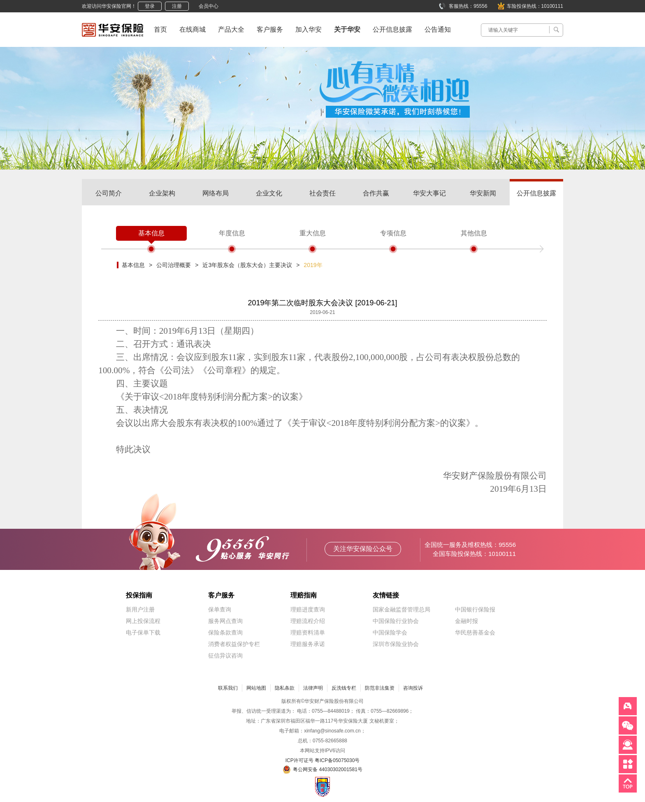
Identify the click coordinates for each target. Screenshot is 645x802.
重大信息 (312, 233)
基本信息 (151, 233)
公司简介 (108, 193)
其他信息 (474, 233)
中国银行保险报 (475, 609)
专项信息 (393, 233)
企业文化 (269, 193)
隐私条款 (285, 688)
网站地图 (256, 688)
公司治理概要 (173, 265)
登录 (150, 6)
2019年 (313, 265)
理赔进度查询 (307, 609)
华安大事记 (429, 193)
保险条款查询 (225, 632)
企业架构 (162, 193)
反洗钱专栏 (344, 688)
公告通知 (438, 29)
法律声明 (313, 688)
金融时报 (466, 621)
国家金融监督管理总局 (401, 609)
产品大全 (231, 29)
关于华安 (347, 29)
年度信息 (232, 233)
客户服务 (270, 29)
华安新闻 (483, 193)
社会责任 (322, 193)
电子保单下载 (143, 632)
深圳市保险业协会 (396, 644)
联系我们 (228, 688)
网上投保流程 (143, 621)
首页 (160, 29)
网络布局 (215, 193)
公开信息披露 (392, 29)
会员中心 (208, 6)
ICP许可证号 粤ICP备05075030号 (322, 760)
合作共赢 (376, 193)
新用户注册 (140, 609)
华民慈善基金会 (475, 632)
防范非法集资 (379, 688)
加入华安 (308, 29)
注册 (177, 6)
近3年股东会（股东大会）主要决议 (247, 265)
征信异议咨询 (225, 655)
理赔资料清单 (307, 632)
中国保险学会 (390, 632)
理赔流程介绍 (307, 621)
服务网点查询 (225, 621)
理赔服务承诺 (307, 644)
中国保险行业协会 (396, 621)
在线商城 (192, 29)
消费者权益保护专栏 (234, 644)
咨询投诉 (413, 688)
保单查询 (219, 609)
